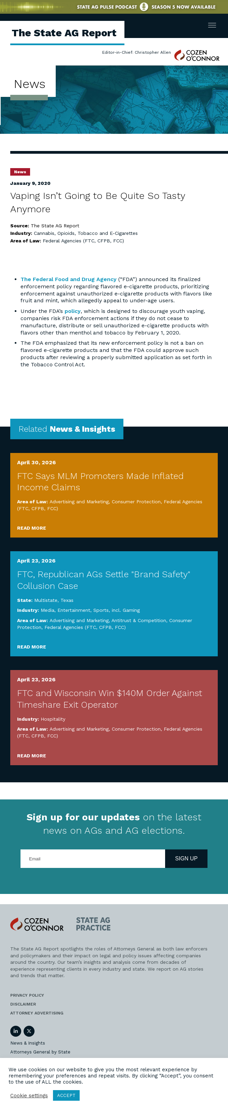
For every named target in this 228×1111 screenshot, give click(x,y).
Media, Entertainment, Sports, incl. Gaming (90, 610)
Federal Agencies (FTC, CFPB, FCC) (83, 240)
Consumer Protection (136, 501)
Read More (31, 528)
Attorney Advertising (36, 1013)
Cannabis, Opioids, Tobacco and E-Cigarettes (86, 233)
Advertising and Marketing (79, 501)
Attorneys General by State (40, 1052)
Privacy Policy (27, 995)
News (20, 171)
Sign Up (186, 858)
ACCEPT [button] (66, 1095)
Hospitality (53, 719)
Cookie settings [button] (29, 1096)
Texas (67, 600)
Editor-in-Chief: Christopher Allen (136, 52)
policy (73, 311)
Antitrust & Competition (138, 620)
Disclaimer (23, 1004)
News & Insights (27, 1043)
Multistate (45, 600)
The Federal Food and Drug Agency (69, 279)
